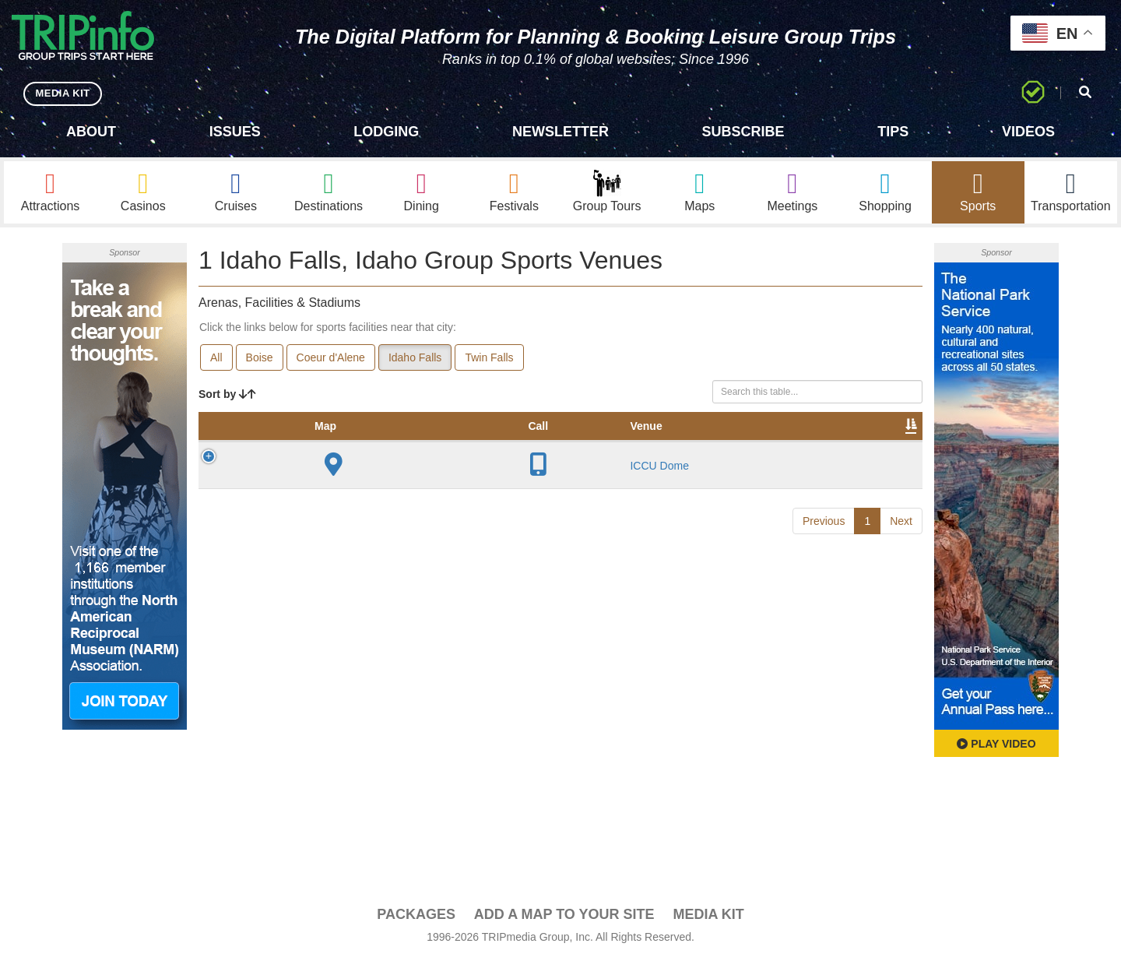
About (91, 131)
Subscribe (743, 131)
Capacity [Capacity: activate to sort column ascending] (521, 443)
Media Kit (708, 915)
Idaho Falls (414, 359)
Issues (235, 131)
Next (901, 537)
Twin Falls (489, 359)
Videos (1028, 131)
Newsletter (560, 131)
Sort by (227, 395)
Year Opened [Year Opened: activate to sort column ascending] (436, 435)
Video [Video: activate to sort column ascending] (764, 443)
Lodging (386, 131)
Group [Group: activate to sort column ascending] (882, 443)
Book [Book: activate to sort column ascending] (822, 443)
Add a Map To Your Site (564, 915)
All (216, 359)
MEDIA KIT (63, 93)
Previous (824, 537)
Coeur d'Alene (331, 359)
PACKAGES (416, 915)
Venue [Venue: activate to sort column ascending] (308, 443)
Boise (259, 359)
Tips (892, 131)
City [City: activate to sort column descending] (368, 443)
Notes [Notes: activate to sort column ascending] (590, 443)
